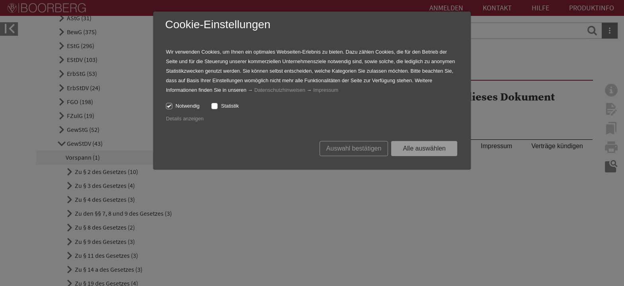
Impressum (325, 90)
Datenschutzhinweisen (279, 90)
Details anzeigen (185, 119)
